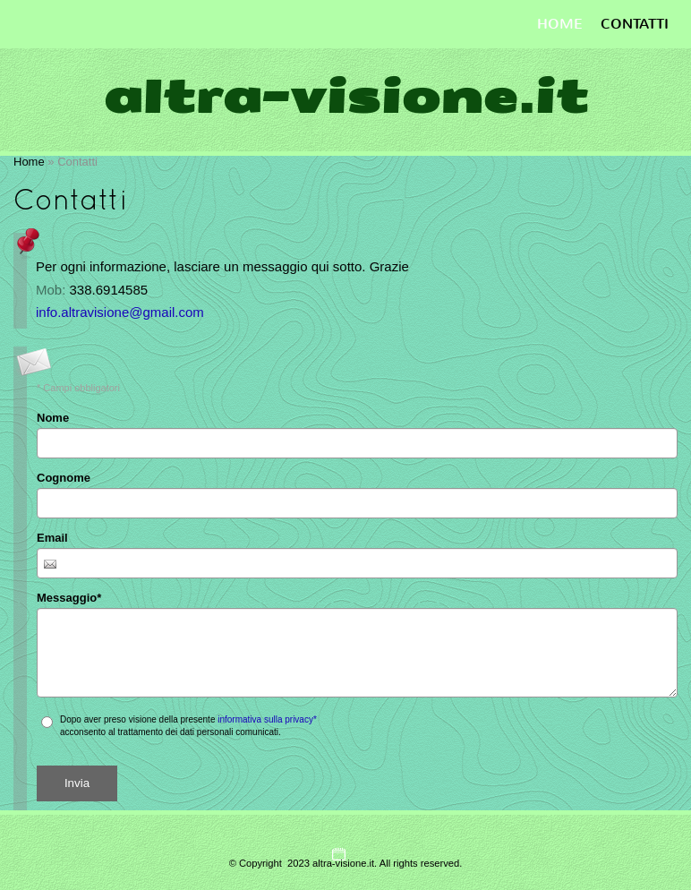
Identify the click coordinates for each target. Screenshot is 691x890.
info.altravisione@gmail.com (120, 312)
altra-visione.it (345, 97)
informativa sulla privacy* (267, 719)
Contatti (635, 23)
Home (560, 23)
